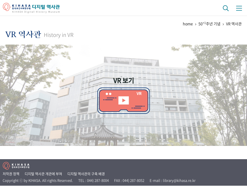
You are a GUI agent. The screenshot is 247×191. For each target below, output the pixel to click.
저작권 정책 (11, 173)
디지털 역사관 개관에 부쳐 (43, 173)
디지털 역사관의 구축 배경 (86, 173)
